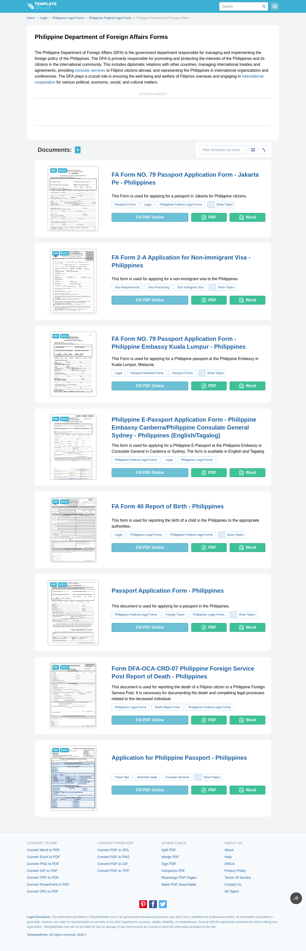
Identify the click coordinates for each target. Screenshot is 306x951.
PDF (209, 217)
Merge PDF (170, 857)
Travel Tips (122, 777)
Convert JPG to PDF (42, 891)
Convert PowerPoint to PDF (48, 884)
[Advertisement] (153, 112)
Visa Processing (158, 287)
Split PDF (168, 850)
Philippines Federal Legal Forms (181, 204)
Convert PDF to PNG (113, 857)
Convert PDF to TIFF (113, 871)
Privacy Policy (235, 871)
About (229, 850)
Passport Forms (125, 204)
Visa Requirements (127, 287)
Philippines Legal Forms (197, 460)
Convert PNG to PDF (43, 864)
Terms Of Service (237, 878)
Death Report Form (167, 707)
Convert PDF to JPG (113, 850)
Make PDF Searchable (178, 884)
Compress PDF (173, 871)
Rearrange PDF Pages (178, 878)
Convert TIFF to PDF (43, 878)
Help (228, 857)
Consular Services (177, 777)
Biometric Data (147, 777)
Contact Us (232, 884)
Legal (147, 204)
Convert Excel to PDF (43, 857)
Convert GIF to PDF (42, 871)
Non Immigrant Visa (191, 287)
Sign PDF (168, 864)
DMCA (229, 864)
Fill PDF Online (150, 217)
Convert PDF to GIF (112, 864)
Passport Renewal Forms (147, 373)
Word (247, 217)
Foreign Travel (175, 614)
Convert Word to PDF (43, 850)
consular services (90, 70)
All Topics (231, 891)
